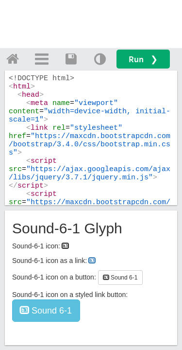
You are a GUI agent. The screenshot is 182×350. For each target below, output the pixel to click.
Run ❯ (143, 59)
